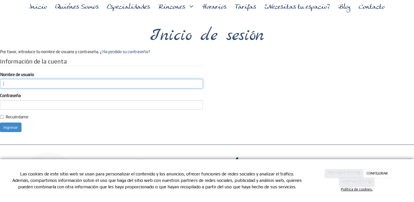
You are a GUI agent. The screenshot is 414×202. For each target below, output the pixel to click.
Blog (344, 7)
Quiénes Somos (77, 7)
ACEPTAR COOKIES (357, 182)
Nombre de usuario (17, 74)
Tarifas (245, 7)
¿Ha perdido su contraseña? (125, 51)
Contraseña (10, 95)
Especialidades (128, 7)
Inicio (38, 7)
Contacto (372, 7)
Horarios (214, 7)
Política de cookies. (357, 189)
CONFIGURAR (377, 173)
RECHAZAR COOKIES (344, 173)
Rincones (172, 7)
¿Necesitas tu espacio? (297, 7)
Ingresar (11, 127)
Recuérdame (17, 116)
